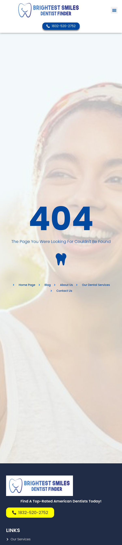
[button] (114, 10)
